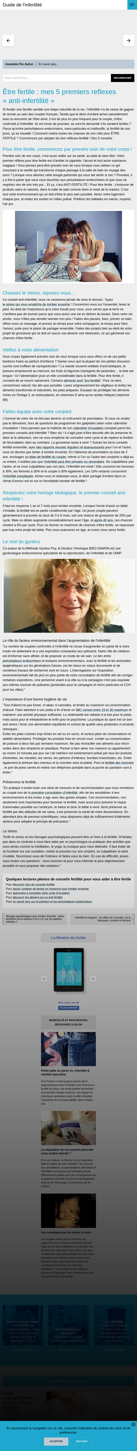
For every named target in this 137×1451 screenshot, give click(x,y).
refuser (81, 1441)
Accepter (56, 1441)
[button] (133, 1425)
